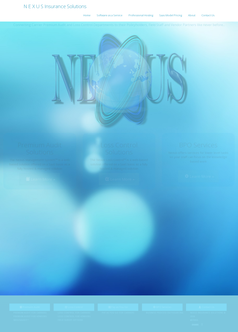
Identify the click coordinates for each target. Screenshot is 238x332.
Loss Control (74, 307)
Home (87, 15)
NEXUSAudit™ (21, 320)
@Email (194, 320)
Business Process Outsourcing (164, 312)
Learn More (40, 179)
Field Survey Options (70, 320)
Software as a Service (109, 15)
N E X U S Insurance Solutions (55, 6)
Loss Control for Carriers (74, 312)
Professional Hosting (141, 15)
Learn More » (199, 176)
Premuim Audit (30, 307)
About (191, 15)
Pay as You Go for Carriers (118, 312)
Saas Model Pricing (170, 15)
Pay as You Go (118, 307)
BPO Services (162, 307)
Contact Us (207, 15)
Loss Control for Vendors (74, 316)
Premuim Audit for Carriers (30, 312)
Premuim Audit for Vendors (30, 316)
